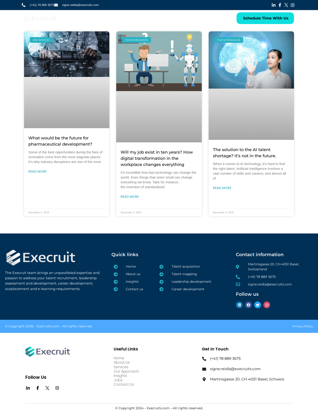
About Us (93, 18)
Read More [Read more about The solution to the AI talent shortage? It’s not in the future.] (222, 188)
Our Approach (136, 18)
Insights (158, 18)
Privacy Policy (303, 326)
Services (113, 18)
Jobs (173, 18)
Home (75, 18)
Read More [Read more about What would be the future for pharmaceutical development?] (37, 171)
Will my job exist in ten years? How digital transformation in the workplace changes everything (157, 158)
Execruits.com (48, 326)
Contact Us (192, 18)
